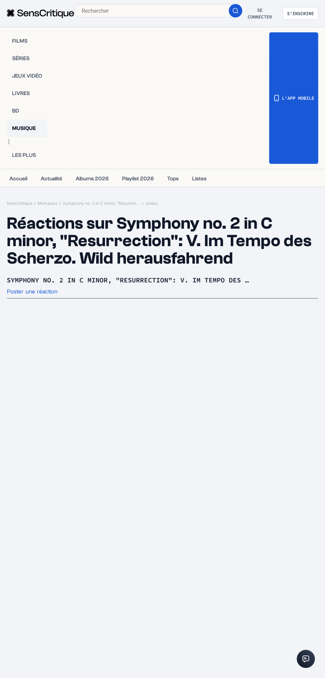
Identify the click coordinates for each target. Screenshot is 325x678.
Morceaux (48, 203)
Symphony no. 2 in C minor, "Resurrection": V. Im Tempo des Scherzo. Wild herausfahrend (101, 203)
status (152, 203)
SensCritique (19, 203)
